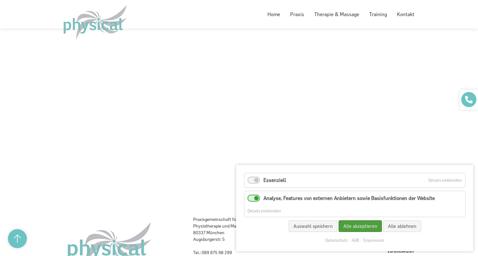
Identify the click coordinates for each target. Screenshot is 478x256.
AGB (355, 240)
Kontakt (405, 14)
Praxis (297, 14)
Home (273, 14)
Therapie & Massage (336, 14)
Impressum (373, 240)
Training (378, 14)
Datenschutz (336, 240)
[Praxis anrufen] (469, 99)
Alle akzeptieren (360, 226)
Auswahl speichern (313, 226)
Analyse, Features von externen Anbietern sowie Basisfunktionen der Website (349, 198)
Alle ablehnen (402, 226)
